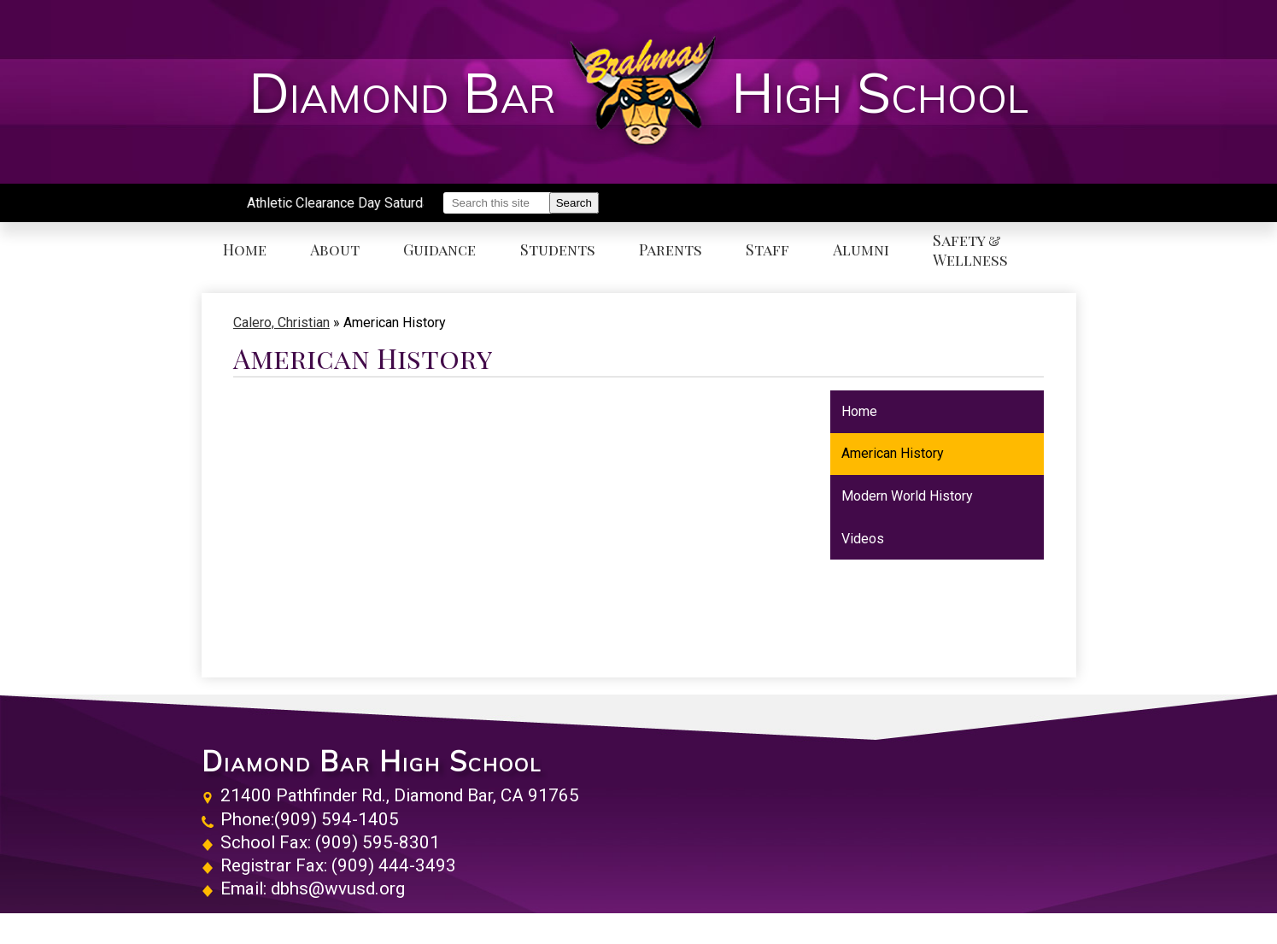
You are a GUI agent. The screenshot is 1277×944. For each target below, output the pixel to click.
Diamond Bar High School (372, 761)
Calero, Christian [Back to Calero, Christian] (281, 322)
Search (574, 202)
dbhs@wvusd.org (338, 888)
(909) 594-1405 (336, 819)
